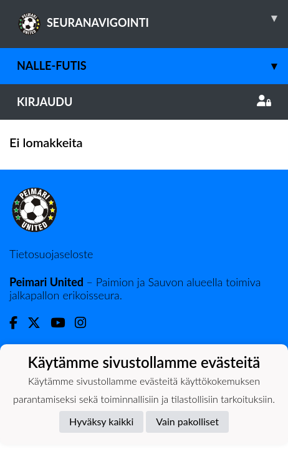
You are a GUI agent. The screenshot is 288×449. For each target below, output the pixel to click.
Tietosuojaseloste (51, 254)
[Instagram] (85, 322)
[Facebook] (18, 322)
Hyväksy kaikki (101, 421)
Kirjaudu (144, 102)
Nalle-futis (152, 66)
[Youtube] (62, 322)
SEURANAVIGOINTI (152, 18)
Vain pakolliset (187, 421)
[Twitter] (38, 322)
